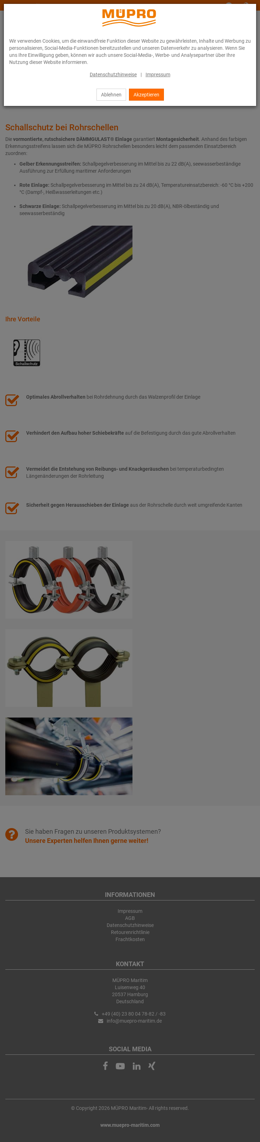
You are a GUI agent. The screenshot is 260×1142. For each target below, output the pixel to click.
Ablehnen (111, 94)
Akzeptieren (146, 94)
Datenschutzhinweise (113, 74)
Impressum (158, 74)
